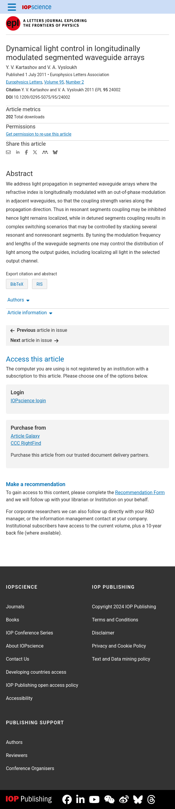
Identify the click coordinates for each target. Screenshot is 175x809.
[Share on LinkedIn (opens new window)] (17, 152)
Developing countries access (36, 672)
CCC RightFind (26, 443)
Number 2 (75, 82)
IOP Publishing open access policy (42, 685)
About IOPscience (25, 646)
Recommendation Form (140, 492)
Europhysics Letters (24, 82)
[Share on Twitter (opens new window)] (35, 152)
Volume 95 (54, 82)
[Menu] (12, 7)
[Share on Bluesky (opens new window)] (55, 152)
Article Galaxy (25, 436)
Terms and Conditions (115, 620)
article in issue (38, 330)
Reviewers (17, 755)
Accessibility (19, 698)
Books (12, 620)
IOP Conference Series (29, 633)
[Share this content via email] (8, 152)
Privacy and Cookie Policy (119, 646)
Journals (15, 607)
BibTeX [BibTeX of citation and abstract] (16, 284)
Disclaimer (103, 633)
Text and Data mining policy (121, 659)
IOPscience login (28, 400)
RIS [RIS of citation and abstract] (39, 284)
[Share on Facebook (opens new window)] (26, 152)
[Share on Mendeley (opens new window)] (45, 152)
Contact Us (17, 659)
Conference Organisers (30, 768)
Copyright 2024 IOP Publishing (124, 607)
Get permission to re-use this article (38, 134)
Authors (14, 742)
